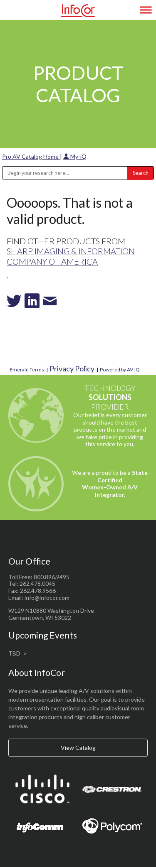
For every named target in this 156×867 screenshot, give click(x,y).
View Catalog (78, 747)
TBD (14, 653)
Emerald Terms (27, 369)
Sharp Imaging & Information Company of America (71, 256)
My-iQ (75, 156)
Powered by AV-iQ (120, 369)
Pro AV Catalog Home (31, 156)
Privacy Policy (72, 368)
